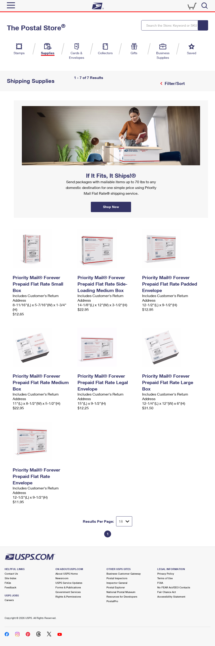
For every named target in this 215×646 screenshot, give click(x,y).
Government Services (68, 591)
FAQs (8, 582)
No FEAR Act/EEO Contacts (173, 587)
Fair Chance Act (166, 591)
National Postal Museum (120, 591)
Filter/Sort (174, 83)
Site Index (10, 578)
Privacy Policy (165, 573)
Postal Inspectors (116, 578)
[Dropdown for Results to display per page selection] (124, 521)
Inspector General (116, 582)
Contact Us (11, 573)
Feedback (10, 587)
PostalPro (112, 601)
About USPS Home (66, 573)
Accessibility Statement (171, 596)
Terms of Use (165, 578)
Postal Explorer (115, 587)
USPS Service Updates (68, 582)
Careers (9, 599)
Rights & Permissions (68, 596)
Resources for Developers (121, 596)
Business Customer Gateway (123, 573)
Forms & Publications (68, 587)
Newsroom (62, 578)
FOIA (160, 582)
